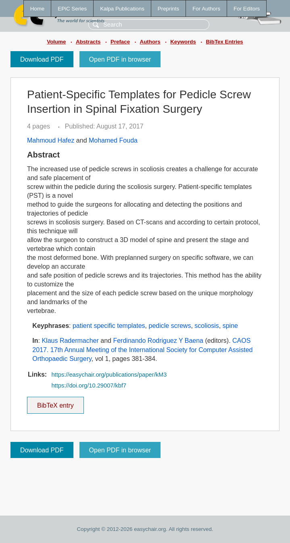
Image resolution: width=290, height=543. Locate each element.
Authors (150, 42)
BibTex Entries (224, 42)
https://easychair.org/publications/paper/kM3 (109, 374)
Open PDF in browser (120, 59)
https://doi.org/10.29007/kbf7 (88, 385)
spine (230, 325)
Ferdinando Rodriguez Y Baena (158, 340)
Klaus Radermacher (70, 340)
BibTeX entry (55, 403)
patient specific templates (109, 325)
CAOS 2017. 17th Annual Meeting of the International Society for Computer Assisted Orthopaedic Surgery (142, 349)
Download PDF (42, 59)
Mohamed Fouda (113, 140)
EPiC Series (72, 9)
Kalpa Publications (122, 9)
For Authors (206, 9)
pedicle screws (169, 325)
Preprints (168, 9)
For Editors (247, 9)
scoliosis (206, 325)
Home (37, 9)
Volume (56, 42)
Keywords (183, 42)
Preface (120, 42)
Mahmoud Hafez (50, 140)
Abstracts (88, 42)
